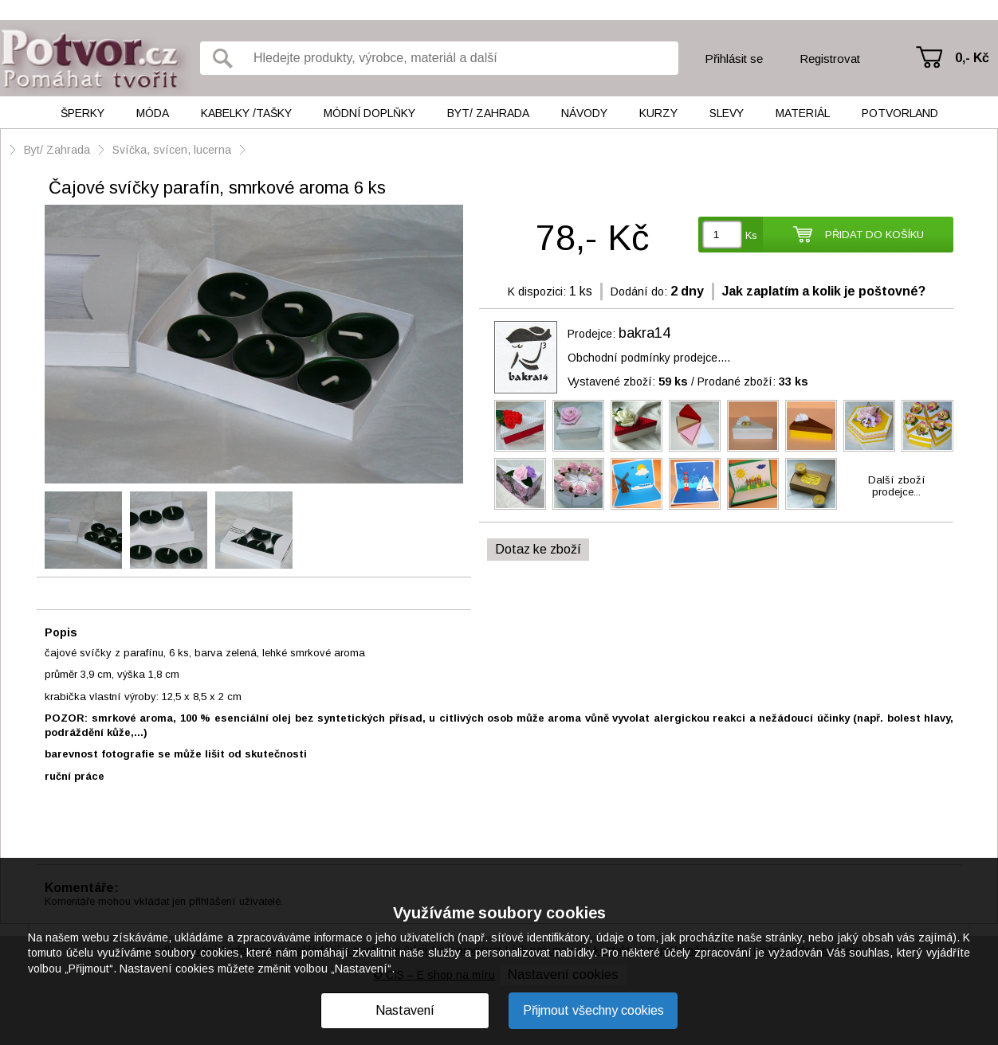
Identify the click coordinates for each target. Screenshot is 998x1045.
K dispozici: (537, 291)
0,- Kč (972, 58)
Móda (152, 113)
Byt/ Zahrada (488, 113)
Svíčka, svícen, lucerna (171, 149)
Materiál (803, 113)
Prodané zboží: (752, 381)
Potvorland (900, 113)
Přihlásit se (734, 58)
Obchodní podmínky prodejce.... (649, 357)
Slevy (726, 113)
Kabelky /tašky (246, 113)
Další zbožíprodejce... (896, 486)
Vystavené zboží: (628, 381)
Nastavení (404, 1010)
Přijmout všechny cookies (593, 1010)
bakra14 (644, 333)
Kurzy (658, 113)
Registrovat (830, 58)
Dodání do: (639, 291)
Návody (584, 113)
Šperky (82, 113)
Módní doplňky (369, 113)
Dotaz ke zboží (538, 549)
